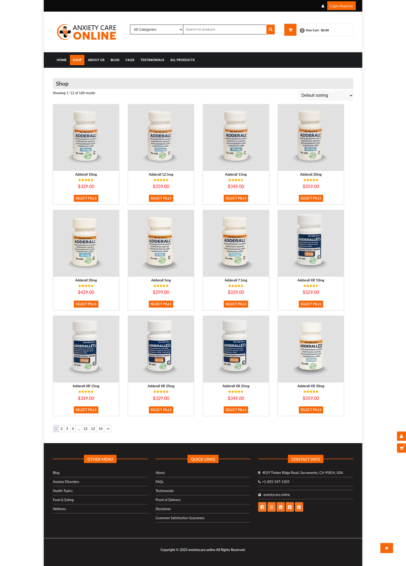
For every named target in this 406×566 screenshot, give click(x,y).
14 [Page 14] (101, 429)
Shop (77, 59)
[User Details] (401, 436)
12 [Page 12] (85, 429)
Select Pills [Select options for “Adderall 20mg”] (311, 198)
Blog (115, 59)
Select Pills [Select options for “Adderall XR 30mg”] (311, 410)
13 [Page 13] (93, 429)
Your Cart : (313, 30)
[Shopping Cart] (401, 448)
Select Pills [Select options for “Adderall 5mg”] (161, 304)
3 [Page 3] (67, 429)
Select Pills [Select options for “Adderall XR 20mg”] (161, 410)
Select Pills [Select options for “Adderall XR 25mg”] (236, 410)
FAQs (130, 59)
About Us (96, 59)
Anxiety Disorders (66, 482)
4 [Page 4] (73, 429)
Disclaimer (163, 509)
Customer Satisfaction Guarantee (180, 518)
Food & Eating (63, 500)
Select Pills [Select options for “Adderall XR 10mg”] (311, 304)
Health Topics (63, 491)
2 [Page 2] (62, 429)
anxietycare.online (274, 495)
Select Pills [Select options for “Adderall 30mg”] (86, 304)
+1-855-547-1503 (273, 482)
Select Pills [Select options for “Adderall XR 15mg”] (86, 410)
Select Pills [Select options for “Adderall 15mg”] (236, 198)
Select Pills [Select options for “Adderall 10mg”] (86, 198)
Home (62, 59)
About (160, 473)
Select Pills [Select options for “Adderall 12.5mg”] (161, 198)
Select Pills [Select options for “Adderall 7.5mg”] (236, 304)
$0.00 (325, 30)
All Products (182, 59)
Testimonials (152, 59)
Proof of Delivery (168, 500)
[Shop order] (325, 95)
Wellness (59, 509)
